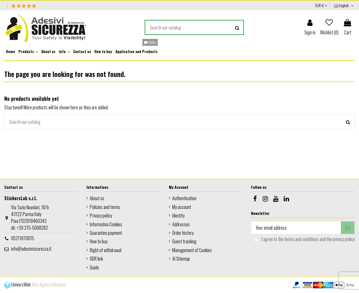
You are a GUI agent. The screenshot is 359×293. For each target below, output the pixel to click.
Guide (94, 267)
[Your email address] (296, 227)
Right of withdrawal (105, 250)
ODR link (96, 258)
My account (181, 207)
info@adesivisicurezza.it (31, 248)
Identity (178, 215)
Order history (183, 232)
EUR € (321, 5)
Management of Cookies (192, 250)
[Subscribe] (347, 227)
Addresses (181, 224)
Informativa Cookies (106, 224)
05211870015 (22, 238)
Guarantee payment (106, 232)
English (344, 5)
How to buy (98, 241)
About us (97, 198)
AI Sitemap (181, 258)
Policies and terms (105, 207)
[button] (28, 51)
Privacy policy (101, 215)
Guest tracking (184, 241)
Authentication (184, 198)
